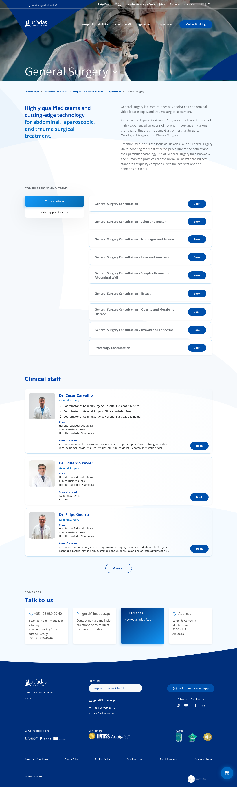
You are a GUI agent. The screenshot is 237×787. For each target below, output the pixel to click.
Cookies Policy (102, 759)
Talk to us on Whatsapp (194, 688)
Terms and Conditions (36, 759)
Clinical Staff (123, 24)
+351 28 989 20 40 (104, 707)
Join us (163, 4)
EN (209, 4)
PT (202, 4)
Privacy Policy (71, 759)
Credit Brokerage (169, 759)
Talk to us (175, 4)
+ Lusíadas (190, 4)
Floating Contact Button (227, 773)
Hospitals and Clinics (95, 24)
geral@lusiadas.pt (104, 700)
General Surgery (69, 400)
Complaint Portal (203, 759)
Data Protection (134, 759)
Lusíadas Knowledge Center (141, 4)
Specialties (166, 24)
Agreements (145, 24)
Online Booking (196, 24)
